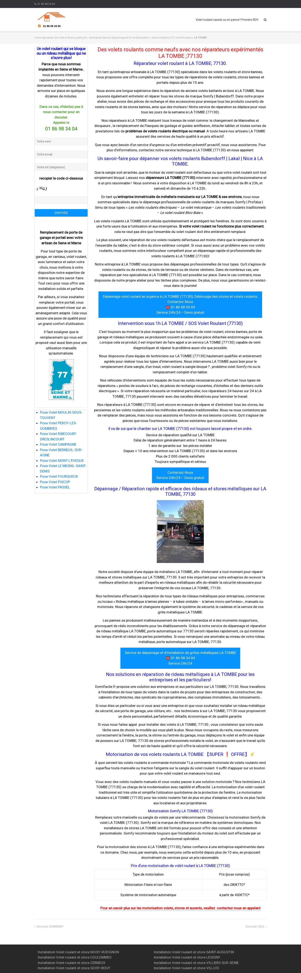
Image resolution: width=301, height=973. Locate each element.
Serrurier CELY (255, 926)
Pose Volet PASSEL (55, 487)
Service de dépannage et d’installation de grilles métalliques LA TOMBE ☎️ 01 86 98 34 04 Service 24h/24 (180, 658)
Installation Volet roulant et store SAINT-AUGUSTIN (194, 952)
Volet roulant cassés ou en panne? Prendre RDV (227, 19)
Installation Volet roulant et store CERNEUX (71, 963)
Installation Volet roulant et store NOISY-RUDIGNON (78, 952)
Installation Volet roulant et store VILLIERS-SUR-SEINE (196, 963)
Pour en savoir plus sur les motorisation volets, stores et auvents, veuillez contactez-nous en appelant (180, 908)
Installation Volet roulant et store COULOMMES (74, 957)
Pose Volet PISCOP (55, 482)
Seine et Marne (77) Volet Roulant (171, 37)
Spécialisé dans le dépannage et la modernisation (119, 37)
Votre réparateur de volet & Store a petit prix (60, 37)
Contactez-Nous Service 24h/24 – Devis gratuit (180, 475)
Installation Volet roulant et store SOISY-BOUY (74, 968)
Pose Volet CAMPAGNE (58, 444)
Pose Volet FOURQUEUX (59, 476)
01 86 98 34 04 (46, 4)
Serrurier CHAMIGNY (50, 926)
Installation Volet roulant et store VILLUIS (186, 968)
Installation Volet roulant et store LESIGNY (187, 957)
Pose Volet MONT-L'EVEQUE (62, 460)
